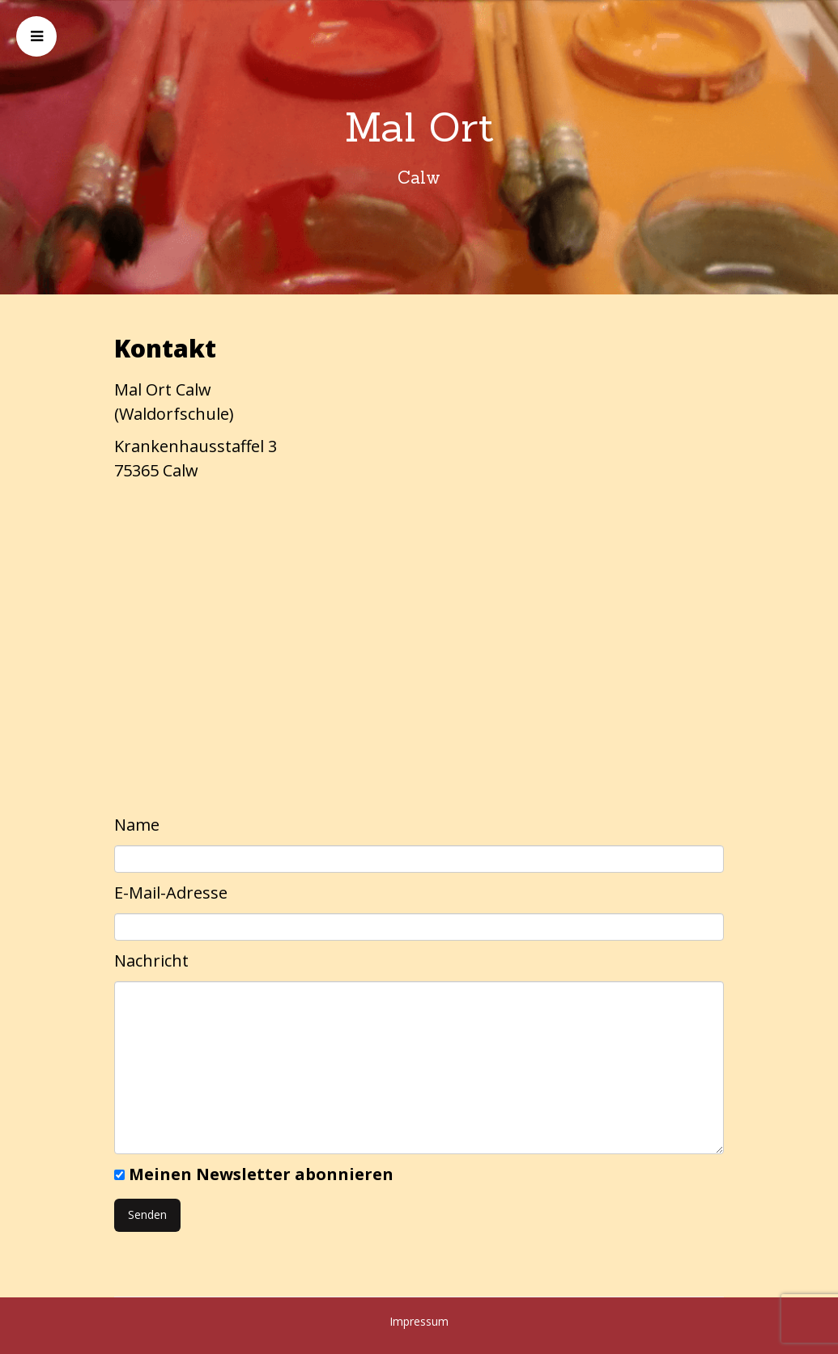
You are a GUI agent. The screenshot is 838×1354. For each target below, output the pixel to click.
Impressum (419, 1321)
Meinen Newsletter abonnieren (261, 1174)
